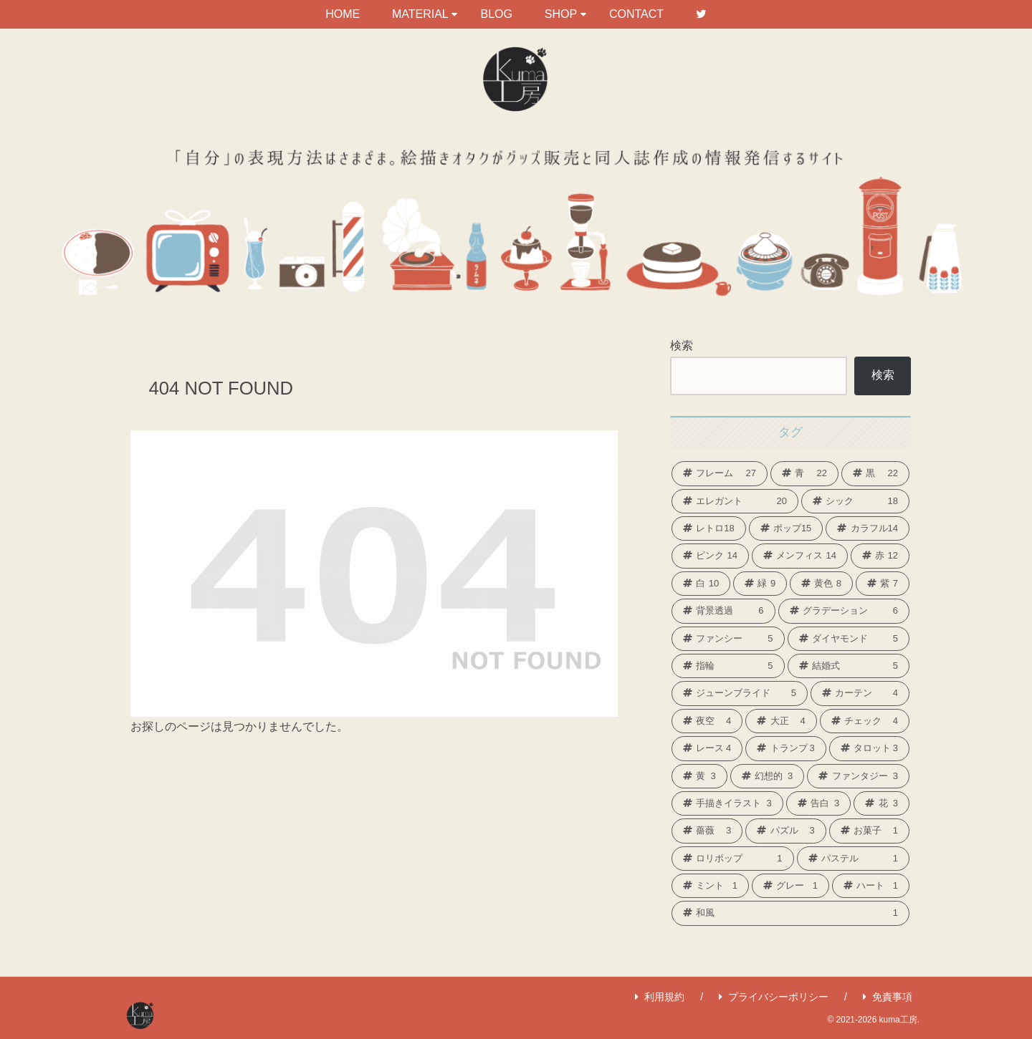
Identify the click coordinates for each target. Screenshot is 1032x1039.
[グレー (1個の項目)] (790, 886)
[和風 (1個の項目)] (790, 913)
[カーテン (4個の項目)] (860, 693)
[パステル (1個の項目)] (853, 858)
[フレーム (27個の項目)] (720, 473)
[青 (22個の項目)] (804, 473)
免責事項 (887, 996)
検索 (681, 345)
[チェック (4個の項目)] (864, 721)
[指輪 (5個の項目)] (728, 666)
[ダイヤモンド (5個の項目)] (849, 639)
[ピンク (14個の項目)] (710, 555)
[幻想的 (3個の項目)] (767, 776)
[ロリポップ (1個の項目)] (733, 858)
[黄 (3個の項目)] (699, 776)
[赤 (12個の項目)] (880, 555)
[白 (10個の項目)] (701, 583)
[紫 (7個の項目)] (882, 583)
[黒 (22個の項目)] (875, 473)
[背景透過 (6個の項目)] (723, 611)
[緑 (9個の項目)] (760, 583)
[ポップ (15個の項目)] (786, 528)
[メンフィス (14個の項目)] (800, 555)
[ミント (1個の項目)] (710, 886)
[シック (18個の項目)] (855, 501)
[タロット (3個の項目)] (869, 748)
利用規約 (659, 996)
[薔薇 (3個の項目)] (707, 830)
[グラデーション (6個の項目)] (844, 611)
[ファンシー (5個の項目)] (728, 639)
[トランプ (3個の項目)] (785, 748)
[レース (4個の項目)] (707, 748)
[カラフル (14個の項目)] (867, 528)
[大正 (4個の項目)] (780, 721)
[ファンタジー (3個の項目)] (858, 776)
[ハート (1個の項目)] (870, 886)
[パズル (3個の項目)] (785, 830)
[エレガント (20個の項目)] (735, 501)
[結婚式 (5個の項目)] (849, 666)
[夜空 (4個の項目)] (707, 721)
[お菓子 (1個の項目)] (869, 830)
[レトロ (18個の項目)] (709, 528)
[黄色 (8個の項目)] (821, 583)
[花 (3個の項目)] (881, 803)
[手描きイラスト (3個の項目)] (727, 803)
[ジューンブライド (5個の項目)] (740, 693)
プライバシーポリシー (773, 996)
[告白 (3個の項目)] (818, 803)
